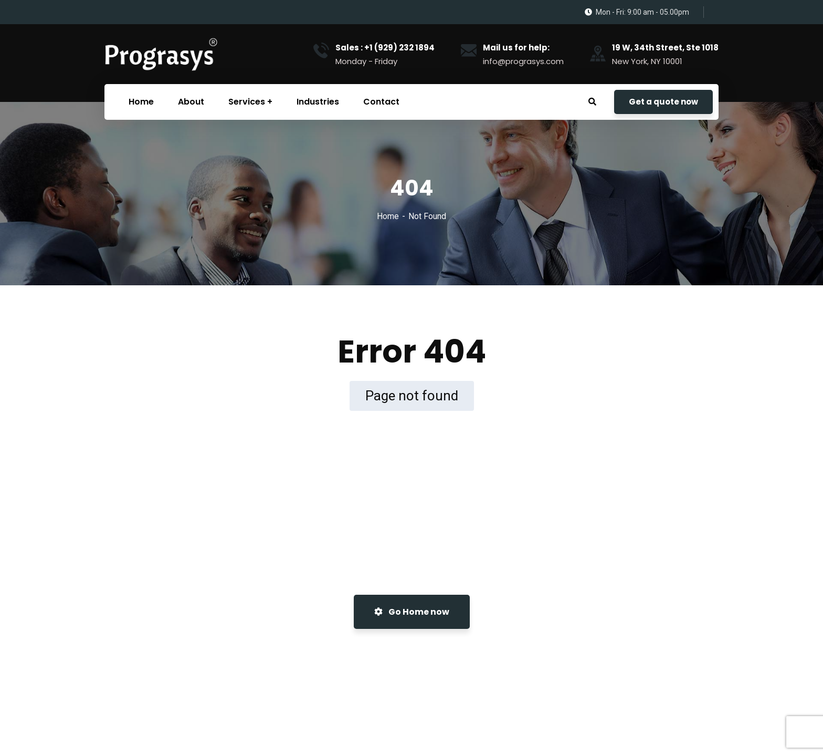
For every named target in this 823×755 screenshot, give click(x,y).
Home (388, 216)
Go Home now (411, 612)
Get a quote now (663, 101)
